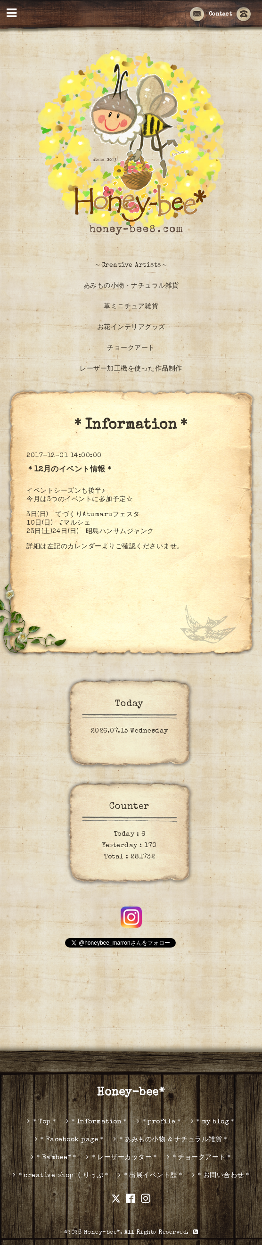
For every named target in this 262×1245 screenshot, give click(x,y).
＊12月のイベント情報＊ (69, 470)
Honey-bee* (131, 1092)
